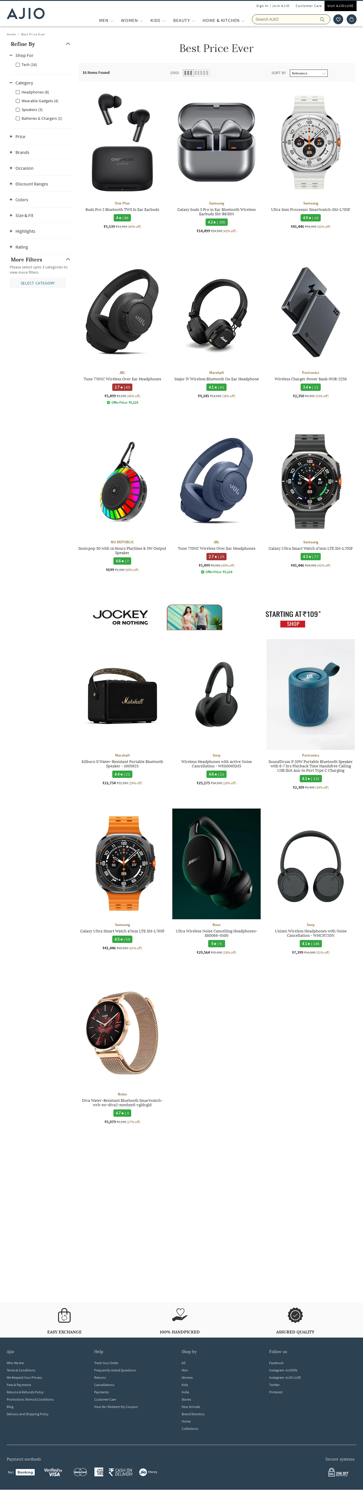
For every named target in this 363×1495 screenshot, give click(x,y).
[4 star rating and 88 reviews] (122, 217)
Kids (185, 1385)
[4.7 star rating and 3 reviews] (122, 1113)
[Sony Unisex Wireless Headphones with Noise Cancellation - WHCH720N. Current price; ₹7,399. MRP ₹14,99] (310, 882)
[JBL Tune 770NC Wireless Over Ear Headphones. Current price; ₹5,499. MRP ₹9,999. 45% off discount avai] (122, 330)
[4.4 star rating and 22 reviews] (122, 774)
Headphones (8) (35, 92)
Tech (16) (29, 64)
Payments (101, 1392)
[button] (42, 44)
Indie (185, 1392)
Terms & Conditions (21, 1370)
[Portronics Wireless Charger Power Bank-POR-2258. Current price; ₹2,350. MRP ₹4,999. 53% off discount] (310, 327)
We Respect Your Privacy (24, 1377)
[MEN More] (111, 20)
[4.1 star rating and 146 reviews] (310, 943)
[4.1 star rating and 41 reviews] (216, 387)
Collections (190, 1428)
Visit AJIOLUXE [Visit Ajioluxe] (340, 6)
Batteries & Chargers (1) (42, 118)
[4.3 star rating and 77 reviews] (311, 556)
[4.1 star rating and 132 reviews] (310, 778)
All (183, 1363)
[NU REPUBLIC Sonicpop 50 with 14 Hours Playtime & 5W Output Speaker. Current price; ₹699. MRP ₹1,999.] (122, 499)
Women (187, 1377)
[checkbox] (41, 64)
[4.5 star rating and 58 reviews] (122, 939)
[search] (325, 19)
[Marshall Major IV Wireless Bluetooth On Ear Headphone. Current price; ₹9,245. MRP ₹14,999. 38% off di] (216, 327)
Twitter (274, 1385)
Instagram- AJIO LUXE (285, 1377)
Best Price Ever (33, 34)
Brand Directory (193, 1414)
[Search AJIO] (291, 19)
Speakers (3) (32, 109)
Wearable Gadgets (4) (40, 100)
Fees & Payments (19, 1385)
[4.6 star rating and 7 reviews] (122, 561)
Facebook (276, 1363)
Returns (100, 1377)
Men (185, 1370)
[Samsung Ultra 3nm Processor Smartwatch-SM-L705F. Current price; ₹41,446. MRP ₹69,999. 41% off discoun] (310, 158)
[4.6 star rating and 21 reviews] (216, 774)
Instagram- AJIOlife (283, 1370)
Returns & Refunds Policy (25, 1392)
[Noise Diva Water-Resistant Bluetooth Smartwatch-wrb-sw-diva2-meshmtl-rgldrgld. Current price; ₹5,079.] (122, 1051)
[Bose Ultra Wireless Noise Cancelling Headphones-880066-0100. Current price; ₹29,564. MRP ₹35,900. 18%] (216, 882)
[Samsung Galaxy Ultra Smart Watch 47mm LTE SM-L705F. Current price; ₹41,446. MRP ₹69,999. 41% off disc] (310, 497)
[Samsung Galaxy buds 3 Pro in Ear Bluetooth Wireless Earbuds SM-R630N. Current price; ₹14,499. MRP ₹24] (216, 160)
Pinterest (276, 1392)
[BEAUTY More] (193, 20)
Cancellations (104, 1385)
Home (11, 34)
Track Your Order (106, 1363)
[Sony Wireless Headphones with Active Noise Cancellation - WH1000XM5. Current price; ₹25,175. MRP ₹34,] (216, 712)
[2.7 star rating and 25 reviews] (216, 556)
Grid (174, 72)
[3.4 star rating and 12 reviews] (311, 387)
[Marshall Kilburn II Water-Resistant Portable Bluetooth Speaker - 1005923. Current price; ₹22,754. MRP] (122, 712)
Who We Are (15, 1363)
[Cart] (352, 19)
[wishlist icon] (338, 19)
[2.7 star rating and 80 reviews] (122, 387)
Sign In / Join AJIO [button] (273, 6)
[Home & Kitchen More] (243, 20)
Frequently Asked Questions (115, 1370)
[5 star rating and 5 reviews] (216, 943)
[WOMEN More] (141, 20)
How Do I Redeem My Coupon (116, 1406)
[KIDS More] (164, 20)
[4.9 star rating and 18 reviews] (311, 217)
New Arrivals (191, 1406)
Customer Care (309, 6)
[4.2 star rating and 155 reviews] (216, 222)
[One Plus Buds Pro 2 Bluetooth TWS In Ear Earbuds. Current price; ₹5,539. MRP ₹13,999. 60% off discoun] (122, 158)
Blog (10, 1406)
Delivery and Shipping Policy (28, 1414)
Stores (186, 1399)
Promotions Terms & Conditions (30, 1399)
